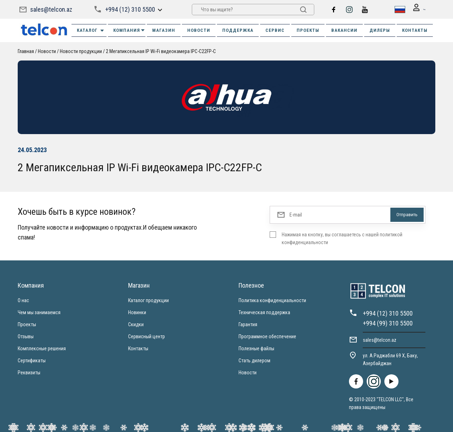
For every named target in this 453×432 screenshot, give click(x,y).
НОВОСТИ (198, 30)
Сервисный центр (146, 336)
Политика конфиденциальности (272, 300)
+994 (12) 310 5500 (129, 9)
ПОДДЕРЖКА (237, 30)
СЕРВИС (275, 30)
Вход (414, 9)
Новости (248, 372)
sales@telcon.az (51, 9)
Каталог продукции (148, 300)
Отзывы (26, 336)
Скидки (136, 324)
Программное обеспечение (267, 336)
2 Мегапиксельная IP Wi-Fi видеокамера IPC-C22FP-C (161, 51)
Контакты (138, 348)
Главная (26, 51)
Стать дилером (254, 360)
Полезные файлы (256, 348)
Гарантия (248, 324)
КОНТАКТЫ (415, 30)
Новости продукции (81, 51)
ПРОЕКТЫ (308, 30)
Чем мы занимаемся (39, 312)
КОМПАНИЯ (129, 30)
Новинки (137, 312)
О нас (23, 300)
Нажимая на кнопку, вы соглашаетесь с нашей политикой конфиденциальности (342, 238)
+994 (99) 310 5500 (388, 323)
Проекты (27, 324)
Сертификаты (32, 360)
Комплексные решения (42, 348)
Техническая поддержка (264, 312)
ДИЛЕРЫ (379, 30)
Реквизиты (29, 372)
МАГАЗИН (163, 30)
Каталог (91, 30)
